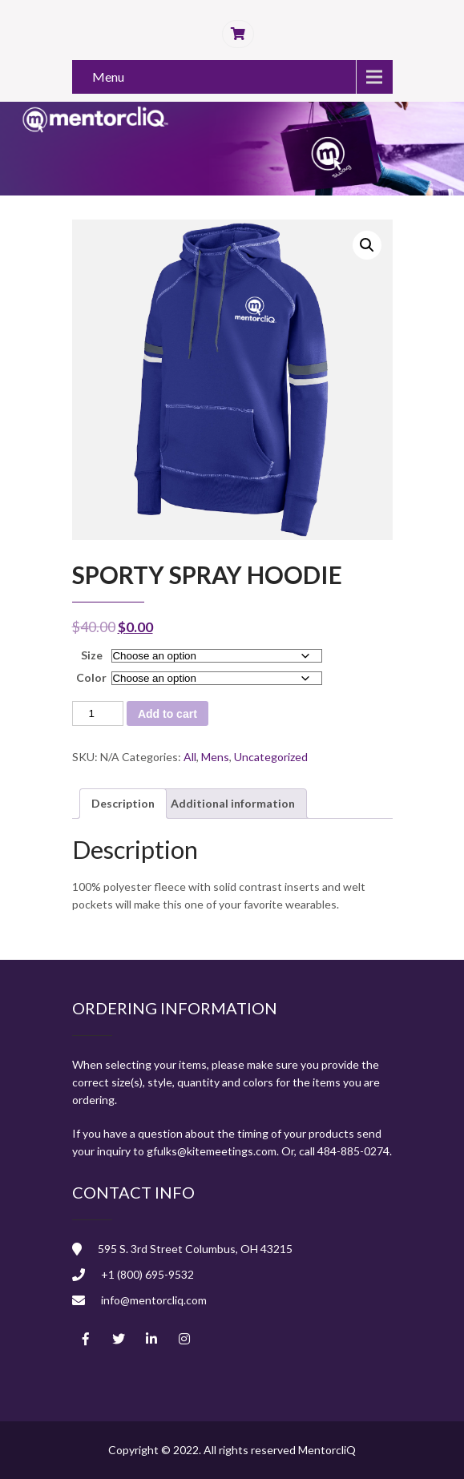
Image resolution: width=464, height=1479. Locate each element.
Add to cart (167, 713)
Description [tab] (123, 803)
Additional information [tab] (233, 803)
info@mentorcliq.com (154, 1300)
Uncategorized (271, 757)
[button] (367, 245)
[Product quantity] (97, 713)
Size (92, 655)
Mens (215, 757)
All (190, 757)
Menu (108, 76)
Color (91, 677)
